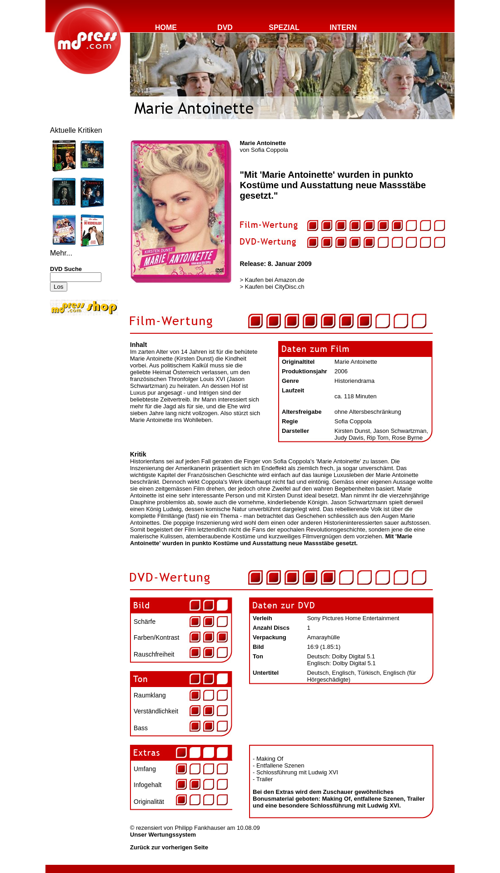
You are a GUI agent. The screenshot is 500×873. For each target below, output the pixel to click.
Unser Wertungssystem (163, 834)
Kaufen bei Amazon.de (275, 279)
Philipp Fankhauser (200, 827)
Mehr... (61, 253)
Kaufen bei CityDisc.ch (275, 286)
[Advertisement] (77, 378)
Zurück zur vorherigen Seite (169, 847)
